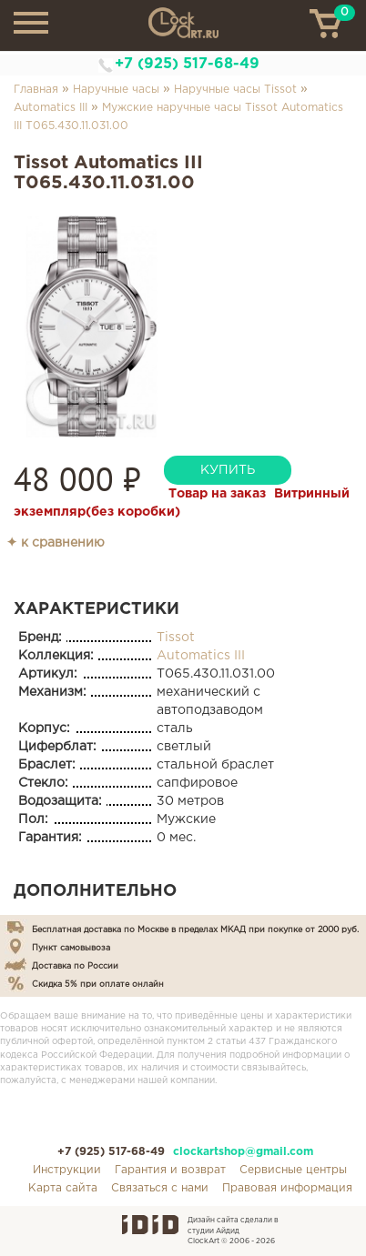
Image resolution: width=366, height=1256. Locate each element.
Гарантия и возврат (170, 1170)
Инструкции (67, 1170)
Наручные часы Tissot (235, 90)
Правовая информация (287, 1188)
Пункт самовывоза (71, 947)
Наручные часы (116, 90)
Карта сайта (62, 1188)
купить (227, 470)
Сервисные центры (293, 1170)
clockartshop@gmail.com (243, 1152)
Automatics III (50, 108)
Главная (36, 90)
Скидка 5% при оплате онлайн (98, 984)
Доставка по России (75, 966)
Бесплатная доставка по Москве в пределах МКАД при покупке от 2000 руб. (195, 929)
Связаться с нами (159, 1188)
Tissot (176, 637)
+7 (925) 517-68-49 (187, 64)
